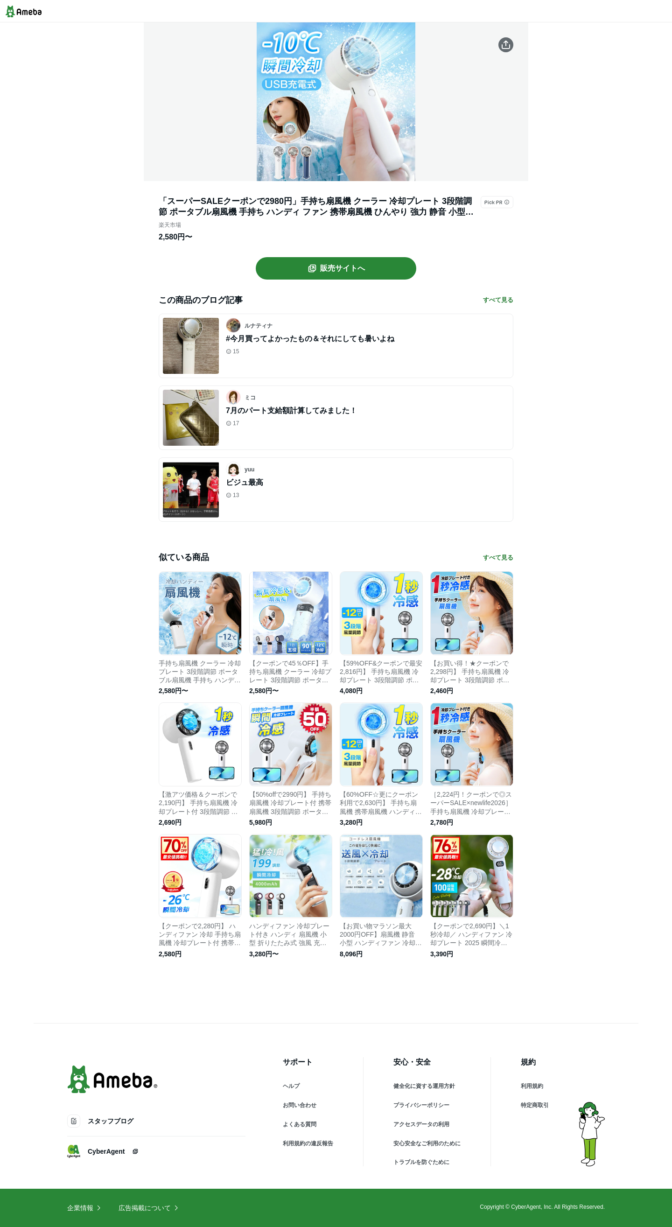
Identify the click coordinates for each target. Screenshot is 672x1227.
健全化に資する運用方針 (424, 1086)
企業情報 (84, 1208)
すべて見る (498, 299)
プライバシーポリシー (421, 1105)
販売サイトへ (336, 268)
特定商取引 (535, 1105)
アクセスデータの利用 (421, 1124)
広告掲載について (149, 1208)
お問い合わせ (299, 1105)
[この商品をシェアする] (505, 44)
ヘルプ (291, 1086)
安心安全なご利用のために (427, 1143)
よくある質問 (299, 1124)
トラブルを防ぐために (421, 1162)
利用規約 (532, 1086)
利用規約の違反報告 (308, 1143)
